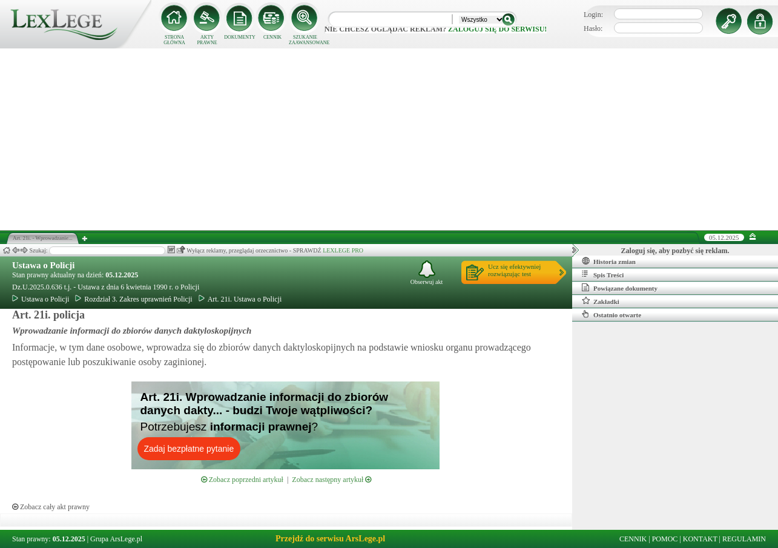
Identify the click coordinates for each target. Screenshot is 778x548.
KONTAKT (700, 539)
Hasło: (593, 28)
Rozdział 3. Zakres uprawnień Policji (133, 299)
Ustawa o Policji (43, 265)
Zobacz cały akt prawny (51, 507)
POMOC (665, 539)
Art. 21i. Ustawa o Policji (240, 299)
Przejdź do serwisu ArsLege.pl (330, 538)
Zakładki (600, 301)
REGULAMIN (744, 539)
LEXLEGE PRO (343, 250)
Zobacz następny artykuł (331, 479)
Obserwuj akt (426, 272)
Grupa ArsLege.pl (116, 539)
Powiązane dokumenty (620, 287)
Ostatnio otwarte (611, 314)
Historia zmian (609, 261)
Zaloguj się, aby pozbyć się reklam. (675, 250)
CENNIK (272, 37)
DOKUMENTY (239, 37)
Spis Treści (603, 274)
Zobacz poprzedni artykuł (242, 479)
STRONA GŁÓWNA (174, 40)
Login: (593, 14)
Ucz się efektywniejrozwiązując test (514, 270)
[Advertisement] (389, 139)
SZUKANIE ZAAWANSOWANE (305, 40)
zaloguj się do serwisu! (497, 29)
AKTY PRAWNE (207, 40)
